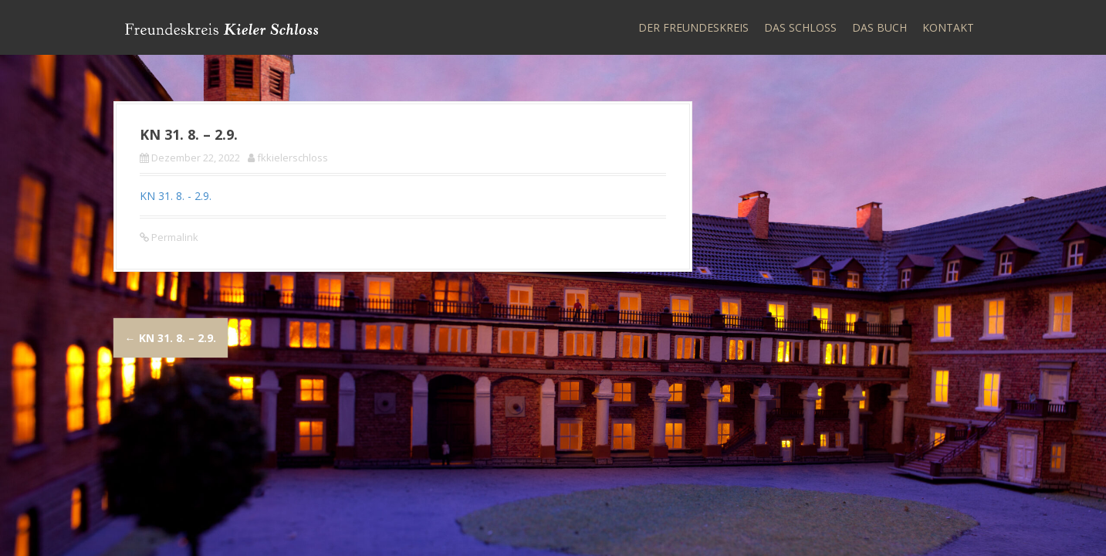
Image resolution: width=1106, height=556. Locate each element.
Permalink (173, 237)
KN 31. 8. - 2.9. (175, 195)
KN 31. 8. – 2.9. (170, 338)
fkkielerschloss (292, 157)
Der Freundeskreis (693, 27)
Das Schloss (800, 27)
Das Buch (879, 27)
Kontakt (948, 27)
